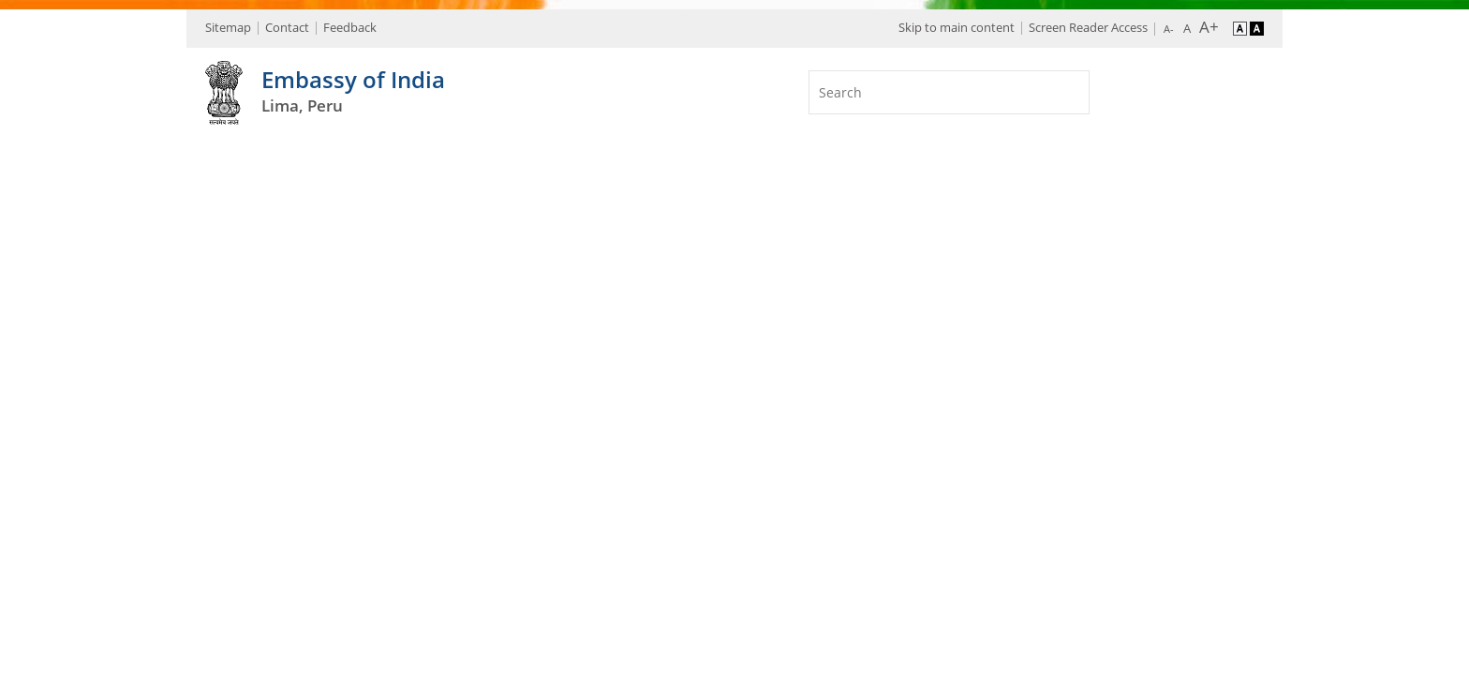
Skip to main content (956, 27)
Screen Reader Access (1088, 27)
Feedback (350, 27)
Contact (287, 27)
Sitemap (228, 27)
